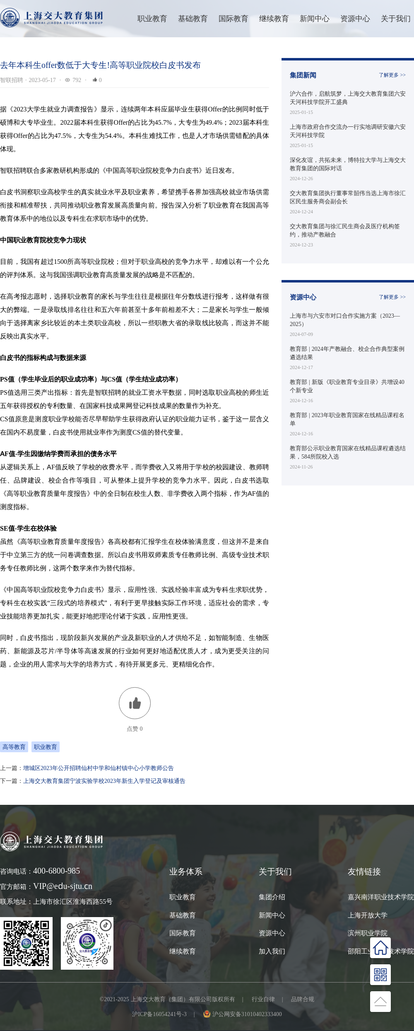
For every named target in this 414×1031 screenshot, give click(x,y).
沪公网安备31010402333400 (247, 1014)
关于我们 (396, 18)
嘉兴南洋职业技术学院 (381, 897)
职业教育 (152, 18)
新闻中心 (315, 18)
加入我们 (272, 951)
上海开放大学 (368, 915)
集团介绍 (272, 897)
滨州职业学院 (368, 933)
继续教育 (182, 951)
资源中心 (355, 18)
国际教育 (182, 933)
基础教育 (193, 18)
